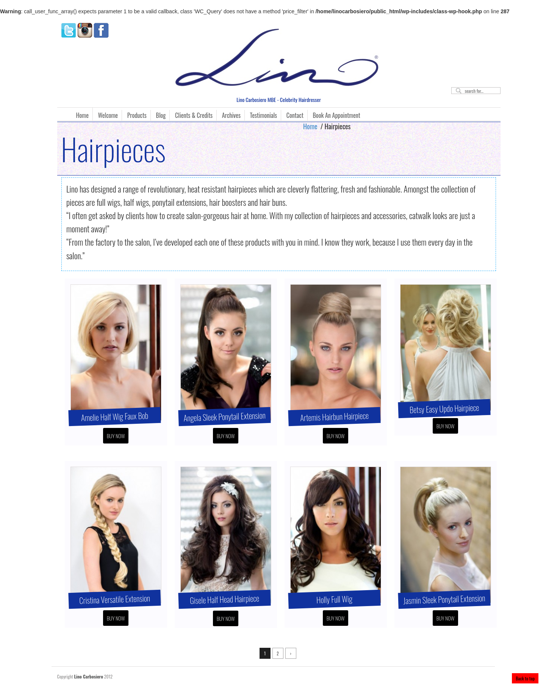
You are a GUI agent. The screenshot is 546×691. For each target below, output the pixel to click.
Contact (295, 115)
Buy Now (116, 436)
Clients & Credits (194, 115)
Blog (161, 115)
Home (82, 115)
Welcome (108, 115)
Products (137, 115)
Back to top (525, 678)
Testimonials (263, 115)
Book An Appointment (336, 115)
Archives (231, 115)
